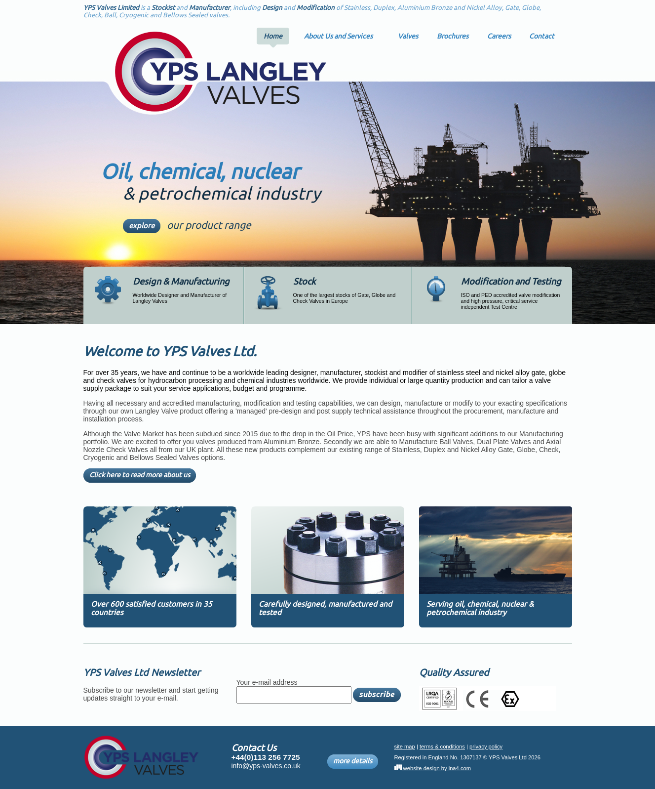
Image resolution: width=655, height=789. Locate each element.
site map (404, 746)
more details (352, 761)
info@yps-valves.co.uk (266, 766)
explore (141, 226)
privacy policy (485, 746)
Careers (499, 36)
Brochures (452, 36)
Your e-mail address (267, 682)
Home (273, 36)
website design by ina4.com (432, 768)
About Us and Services (338, 36)
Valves (408, 36)
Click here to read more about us (139, 475)
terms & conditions (442, 746)
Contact (541, 36)
